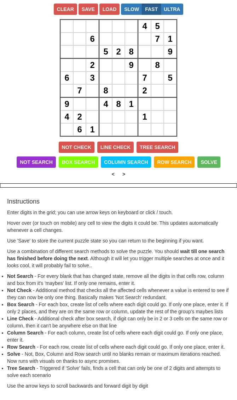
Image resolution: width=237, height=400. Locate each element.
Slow (131, 9)
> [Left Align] (123, 174)
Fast (151, 9)
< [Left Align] (113, 174)
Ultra (172, 9)
